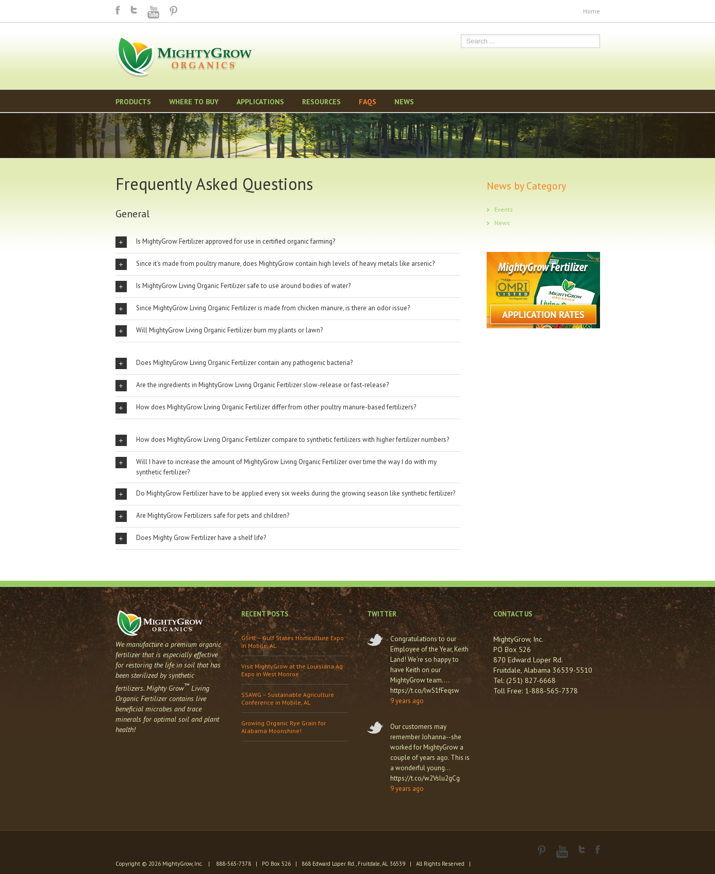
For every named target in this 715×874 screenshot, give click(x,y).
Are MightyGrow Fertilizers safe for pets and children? (202, 516)
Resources (321, 101)
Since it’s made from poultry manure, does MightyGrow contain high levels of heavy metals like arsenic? (275, 264)
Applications (260, 101)
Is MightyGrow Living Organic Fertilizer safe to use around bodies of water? (233, 286)
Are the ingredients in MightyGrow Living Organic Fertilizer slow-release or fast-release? (252, 385)
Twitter (133, 10)
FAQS (367, 101)
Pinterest (174, 11)
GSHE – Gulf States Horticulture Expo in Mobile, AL (292, 641)
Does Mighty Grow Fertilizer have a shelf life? (190, 538)
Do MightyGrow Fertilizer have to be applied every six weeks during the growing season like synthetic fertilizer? (285, 494)
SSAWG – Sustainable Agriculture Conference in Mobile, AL (287, 698)
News (404, 101)
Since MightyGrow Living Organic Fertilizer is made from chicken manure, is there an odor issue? (262, 308)
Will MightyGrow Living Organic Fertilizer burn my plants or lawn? (219, 331)
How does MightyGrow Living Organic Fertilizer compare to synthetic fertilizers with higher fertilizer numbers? (282, 440)
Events (503, 209)
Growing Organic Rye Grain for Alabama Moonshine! (283, 727)
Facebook (117, 10)
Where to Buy (194, 101)
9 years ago (407, 700)
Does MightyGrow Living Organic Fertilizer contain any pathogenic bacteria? (234, 363)
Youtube (153, 12)
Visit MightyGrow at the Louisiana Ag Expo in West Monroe (292, 670)
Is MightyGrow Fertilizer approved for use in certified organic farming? (225, 242)
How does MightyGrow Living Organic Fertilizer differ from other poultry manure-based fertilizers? (265, 408)
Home (591, 11)
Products (133, 101)
